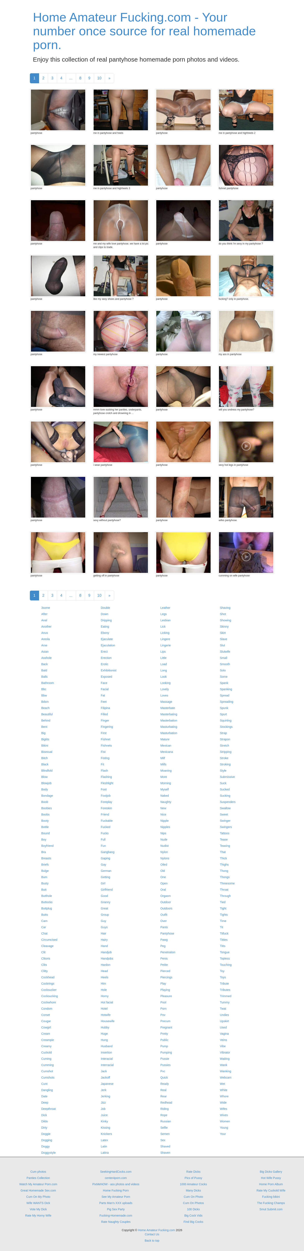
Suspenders (228, 802)
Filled (104, 714)
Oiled (163, 864)
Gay (103, 864)
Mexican (165, 745)
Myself (164, 789)
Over (163, 921)
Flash (104, 770)
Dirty (44, 1127)
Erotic (104, 664)
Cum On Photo (193, 1196)
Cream (45, 1033)
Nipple (164, 820)
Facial (105, 689)
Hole (104, 989)
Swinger (225, 820)
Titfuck (224, 933)
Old (162, 870)
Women (225, 1121)
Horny (105, 996)
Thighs (224, 864)
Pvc (162, 1071)
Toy (222, 971)
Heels (104, 977)
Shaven (165, 1152)
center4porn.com (116, 1178)
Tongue (225, 952)
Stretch (224, 745)
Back (44, 664)
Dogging (46, 1140)
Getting (105, 877)
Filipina (105, 708)
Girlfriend (107, 889)
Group (105, 914)
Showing (225, 620)
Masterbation (168, 720)
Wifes (223, 1108)
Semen (165, 1134)
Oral (163, 889)
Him (103, 983)
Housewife (107, 1021)
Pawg (164, 939)
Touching (226, 964)
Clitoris (45, 958)
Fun (103, 845)
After (44, 614)
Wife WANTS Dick (38, 1203)
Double (105, 607)
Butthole (46, 896)
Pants (164, 927)
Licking (165, 632)
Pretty (164, 1033)
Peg (163, 946)
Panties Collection (38, 1178)
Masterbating (168, 714)
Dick (44, 1115)
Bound (45, 833)
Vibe (223, 1046)
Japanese (107, 1083)
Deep (44, 1102)
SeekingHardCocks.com (115, 1171)
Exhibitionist (109, 670)
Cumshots (48, 1077)
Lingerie (165, 645)
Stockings (226, 726)
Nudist (164, 845)
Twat (223, 1008)
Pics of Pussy (193, 1178)
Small (223, 658)
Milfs (163, 764)
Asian (45, 651)
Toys (223, 977)
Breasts (46, 858)
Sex (162, 1140)
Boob (44, 802)
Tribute (224, 983)
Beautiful (47, 714)
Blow (44, 777)
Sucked (225, 789)
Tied (223, 902)
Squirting (225, 720)
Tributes (225, 989)
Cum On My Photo (38, 1196)
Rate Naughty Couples (116, 1221)
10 (99, 78)
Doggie (46, 1134)
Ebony (105, 632)
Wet (222, 1083)
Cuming (46, 1058)
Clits (44, 964)
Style (223, 770)
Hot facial (107, 1002)
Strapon (225, 739)
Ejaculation (108, 645)
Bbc (43, 689)
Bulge (45, 870)
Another (46, 626)
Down (104, 614)
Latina (105, 1152)
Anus (44, 632)
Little (163, 658)
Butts (44, 914)
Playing (165, 989)
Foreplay (106, 802)
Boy (43, 839)
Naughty (165, 802)
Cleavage (47, 946)
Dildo (44, 1121)
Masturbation (168, 733)
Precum (165, 1021)
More (163, 777)
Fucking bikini (271, 1196)
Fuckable (107, 820)
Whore (224, 1096)
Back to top (152, 1240)
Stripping (225, 751)
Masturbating (168, 726)
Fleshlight (107, 783)
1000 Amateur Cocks (193, 1184)
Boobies (46, 808)
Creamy (46, 1046)
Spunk (224, 708)
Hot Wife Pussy (271, 1178)
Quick (164, 1077)
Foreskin (106, 808)
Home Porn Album (271, 1184)
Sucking (225, 795)
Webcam (225, 1077)
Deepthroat (48, 1108)
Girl (103, 883)
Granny (106, 902)
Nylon (164, 852)
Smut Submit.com (270, 1209)
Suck (223, 783)
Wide (223, 1102)
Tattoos (224, 833)
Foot (104, 789)
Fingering (107, 726)
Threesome (227, 883)
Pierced (165, 971)
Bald (44, 670)
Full (103, 839)
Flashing (106, 777)
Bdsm (45, 701)
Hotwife (106, 1015)
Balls (44, 676)
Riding (164, 1108)
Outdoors (166, 908)
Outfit (163, 914)
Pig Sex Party (116, 1209)
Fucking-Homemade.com (115, 1215)
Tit (221, 927)
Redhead (166, 1102)
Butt (44, 889)
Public (164, 1040)
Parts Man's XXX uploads (115, 1203)
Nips (163, 833)
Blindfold (47, 770)
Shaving (225, 607)
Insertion (106, 1052)
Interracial (107, 1065)
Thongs (225, 877)
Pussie (164, 1058)
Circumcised (49, 939)
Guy (103, 921)
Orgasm (165, 896)
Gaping (105, 858)
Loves (164, 695)
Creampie (47, 1040)
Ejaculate (107, 639)
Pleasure (166, 996)
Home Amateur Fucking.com (156, 1230)
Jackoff (105, 1077)
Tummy (225, 1002)
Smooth (225, 664)
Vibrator (225, 1052)
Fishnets (106, 745)
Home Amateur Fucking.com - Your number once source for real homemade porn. (144, 31)
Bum (44, 877)
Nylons (164, 858)
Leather (165, 607)
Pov (162, 1015)
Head (104, 971)
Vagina (224, 1033)
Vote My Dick (38, 1209)
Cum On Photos (193, 1203)
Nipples (165, 827)
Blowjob (46, 783)
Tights (224, 914)
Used (223, 1027)
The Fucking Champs (271, 1203)
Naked (164, 795)
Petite (164, 964)
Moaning (166, 770)
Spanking (226, 689)
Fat (103, 695)
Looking (165, 683)
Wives (224, 1115)
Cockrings (47, 983)
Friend (105, 814)
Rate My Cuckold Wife (271, 1190)
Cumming (47, 1065)
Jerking (105, 1096)
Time (223, 921)
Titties (224, 939)
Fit (102, 764)
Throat (224, 889)
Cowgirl (46, 1027)
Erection (106, 658)
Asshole (46, 658)
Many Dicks (193, 1190)
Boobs (45, 814)
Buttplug (46, 908)
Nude (163, 839)
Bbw (44, 695)
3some (45, 607)
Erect (104, 651)
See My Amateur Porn (116, 1196)
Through (225, 896)
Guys (104, 927)
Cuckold (46, 1052)
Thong (224, 870)
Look (163, 676)
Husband (107, 1046)
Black (44, 764)
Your (223, 1134)
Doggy (45, 1146)
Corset (45, 1015)
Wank (223, 1065)
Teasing (225, 845)
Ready (164, 1083)
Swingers (226, 827)
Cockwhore (48, 1002)
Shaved (165, 1146)
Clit (43, 952)
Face (104, 683)
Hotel (104, 1008)
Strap (223, 733)
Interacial (107, 1058)
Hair (103, 933)
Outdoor (165, 902)
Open (164, 883)
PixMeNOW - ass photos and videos (115, 1184)
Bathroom (47, 683)
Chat (44, 933)
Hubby (105, 1027)
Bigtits (45, 739)
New (163, 808)
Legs (163, 614)
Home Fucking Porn (116, 1190)
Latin (104, 1146)
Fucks (105, 833)
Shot (223, 614)
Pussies (165, 1065)
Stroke (224, 758)
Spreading (226, 701)
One (163, 877)
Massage (166, 701)
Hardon (106, 964)
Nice (163, 814)
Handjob (106, 952)
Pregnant (166, 1027)
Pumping (166, 1052)
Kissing (105, 1127)
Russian (165, 1121)
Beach (45, 708)
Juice (104, 1115)
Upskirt (224, 1021)
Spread (224, 695)
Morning (165, 783)
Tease (224, 839)
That (223, 852)
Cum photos (38, 1171)
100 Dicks (193, 1209)
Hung (104, 1040)
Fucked (106, 827)
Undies (224, 1015)
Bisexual (46, 751)
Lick (163, 626)
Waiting (225, 1058)
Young (224, 1127)
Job (103, 1108)
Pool (163, 1002)
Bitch (44, 758)
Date (44, 1096)
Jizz (103, 1102)
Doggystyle (48, 1152)
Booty (45, 820)
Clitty (44, 971)
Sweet (224, 814)
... (71, 78)
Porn (163, 1008)
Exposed (106, 676)
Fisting (105, 758)
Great (104, 908)
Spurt (223, 714)
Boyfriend (47, 845)
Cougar (46, 1021)
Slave (223, 639)
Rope (163, 1115)
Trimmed (225, 996)
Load (163, 664)
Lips (163, 651)
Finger (105, 720)
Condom (46, 1008)
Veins (223, 1040)
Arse (44, 645)
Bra (43, 852)
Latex (104, 1140)
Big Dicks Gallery (271, 1171)
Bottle (45, 827)
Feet (104, 701)
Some (224, 676)
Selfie (164, 1127)
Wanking (225, 1071)
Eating (105, 626)
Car (43, 927)
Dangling (47, 1090)
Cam (44, 921)
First (104, 733)
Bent (44, 726)
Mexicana (166, 751)
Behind (46, 720)
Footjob (106, 795)
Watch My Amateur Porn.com (38, 1184)
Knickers (106, 1134)
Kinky (104, 1121)
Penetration (168, 952)
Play (163, 983)
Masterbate (167, 708)
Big (43, 733)
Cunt (44, 1083)
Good (104, 896)
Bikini (44, 745)
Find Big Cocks (193, 1221)
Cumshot (47, 1071)
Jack (104, 1071)
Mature (165, 739)
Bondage (47, 795)
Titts (222, 946)
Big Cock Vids (193, 1215)
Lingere (165, 639)
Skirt (223, 632)
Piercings (166, 977)
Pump (164, 1046)
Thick (223, 858)
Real (163, 1090)
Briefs (45, 864)
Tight (223, 908)
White (224, 1090)
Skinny (224, 626)
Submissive (227, 777)
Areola (45, 639)
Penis (164, 958)
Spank (224, 683)
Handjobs (107, 958)
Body (44, 789)
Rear (163, 1096)
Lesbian (165, 620)
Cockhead (48, 977)
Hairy (104, 939)
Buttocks (47, 902)
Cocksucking (49, 996)
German (106, 870)
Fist (103, 751)
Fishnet (106, 739)
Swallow (225, 808)
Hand (104, 946)
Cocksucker (49, 989)
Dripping (106, 620)
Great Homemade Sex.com (38, 1190)
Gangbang (107, 852)
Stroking (225, 764)
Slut (222, 645)
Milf (162, 758)
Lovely (164, 689)
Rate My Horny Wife (38, 1215)
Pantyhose (167, 933)
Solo (223, 670)
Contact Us (152, 1234)
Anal (44, 620)
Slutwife (225, 651)
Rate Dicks (193, 1171)
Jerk (103, 1090)
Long (163, 670)
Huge (104, 1033)
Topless (225, 958)
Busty (45, 883)
